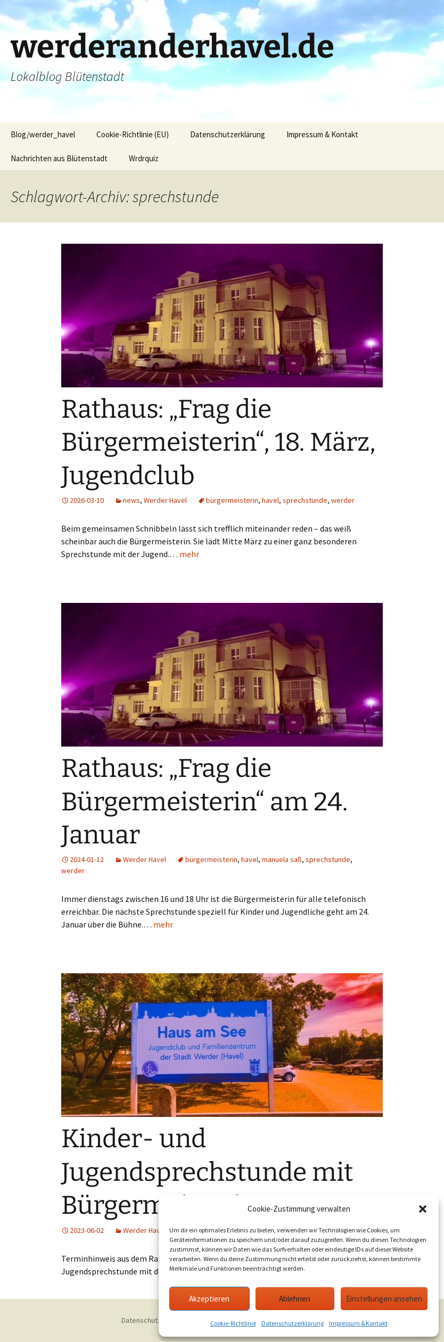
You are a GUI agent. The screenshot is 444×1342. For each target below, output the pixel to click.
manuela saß (282, 859)
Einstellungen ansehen (384, 1299)
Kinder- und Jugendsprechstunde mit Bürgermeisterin (207, 1172)
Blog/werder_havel (43, 134)
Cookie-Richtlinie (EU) (132, 134)
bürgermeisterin (232, 500)
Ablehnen (294, 1299)
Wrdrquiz (144, 158)
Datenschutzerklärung (292, 1323)
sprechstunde (305, 500)
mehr (189, 554)
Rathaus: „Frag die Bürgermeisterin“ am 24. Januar (204, 801)
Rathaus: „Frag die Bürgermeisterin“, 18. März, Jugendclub (218, 442)
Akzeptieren (209, 1299)
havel (270, 500)
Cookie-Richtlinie (233, 1323)
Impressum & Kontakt (358, 1323)
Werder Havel (165, 500)
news (131, 500)
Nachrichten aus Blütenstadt (59, 158)
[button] (422, 1209)
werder (343, 500)
